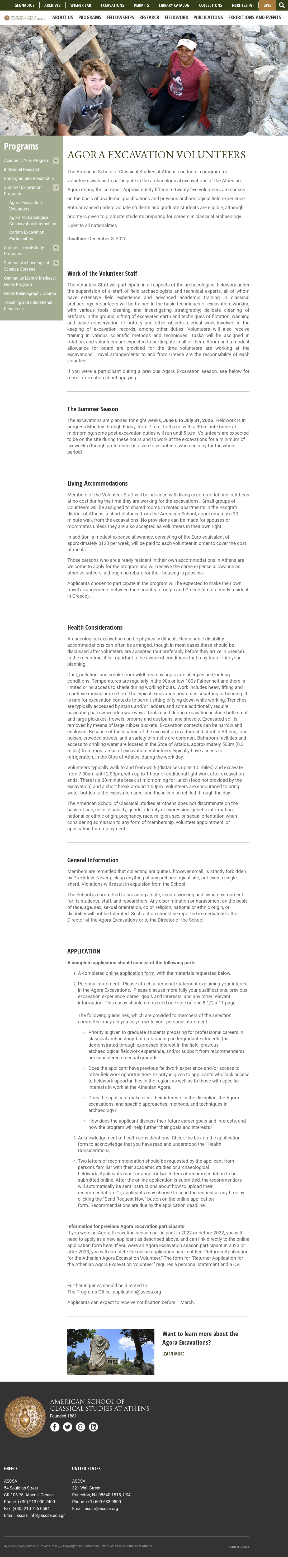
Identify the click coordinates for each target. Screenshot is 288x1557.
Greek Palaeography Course (30, 293)
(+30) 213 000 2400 (36, 1501)
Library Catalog (174, 5)
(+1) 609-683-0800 (103, 1501)
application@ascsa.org (137, 1292)
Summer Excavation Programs (22, 190)
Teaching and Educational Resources (28, 305)
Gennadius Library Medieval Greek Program (30, 281)
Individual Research (22, 169)
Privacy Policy (49, 1546)
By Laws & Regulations (20, 1546)
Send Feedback (239, 1547)
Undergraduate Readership (29, 178)
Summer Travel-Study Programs (24, 250)
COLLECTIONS (210, 5)
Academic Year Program (26, 160)
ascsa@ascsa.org (101, 1508)
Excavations (112, 5)
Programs (21, 146)
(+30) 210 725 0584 (31, 1508)
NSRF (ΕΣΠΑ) (243, 5)
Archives (52, 5)
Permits (141, 5)
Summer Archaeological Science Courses (26, 266)
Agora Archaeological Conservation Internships (32, 220)
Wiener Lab (80, 5)
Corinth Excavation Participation (26, 235)
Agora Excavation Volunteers (25, 206)
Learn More (173, 1354)
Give (267, 5)
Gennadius (25, 5)
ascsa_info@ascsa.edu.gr (40, 1515)
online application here (161, 1251)
